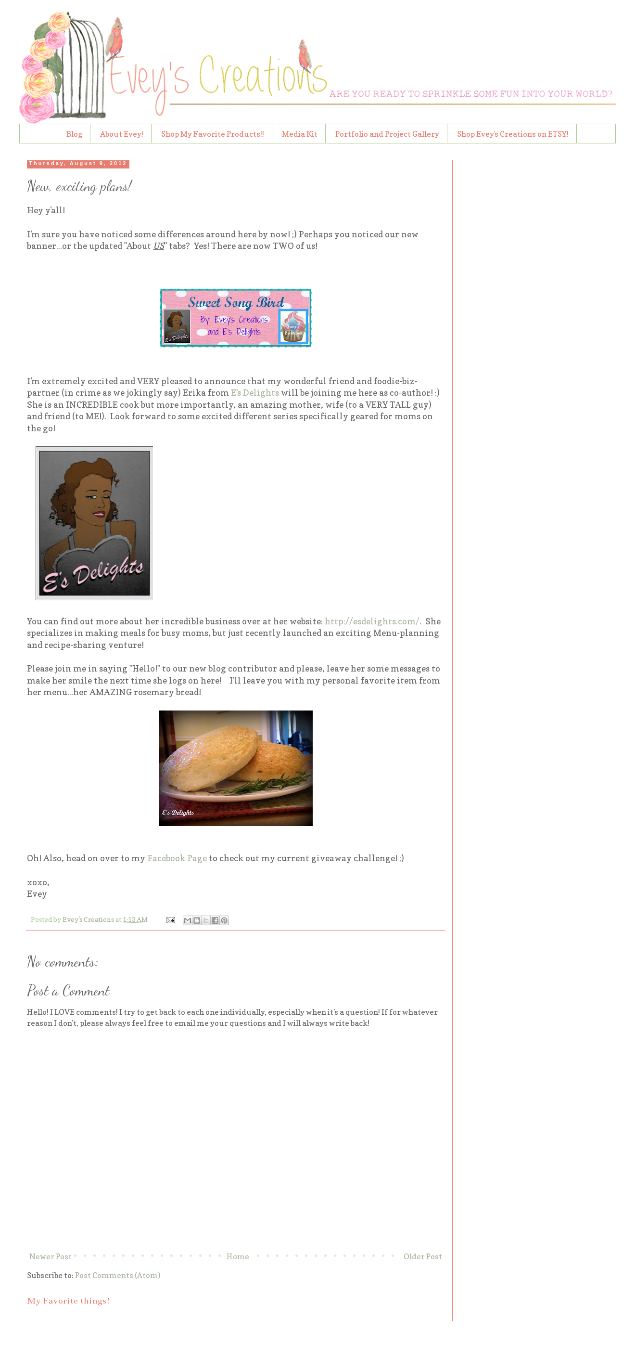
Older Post (423, 1256)
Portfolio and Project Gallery (387, 134)
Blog (74, 134)
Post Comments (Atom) (117, 1275)
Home (238, 1256)
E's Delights (255, 393)
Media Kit (300, 134)
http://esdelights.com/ (372, 621)
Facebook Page (177, 858)
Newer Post (50, 1256)
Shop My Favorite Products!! (212, 134)
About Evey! (121, 134)
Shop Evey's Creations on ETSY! (513, 134)
